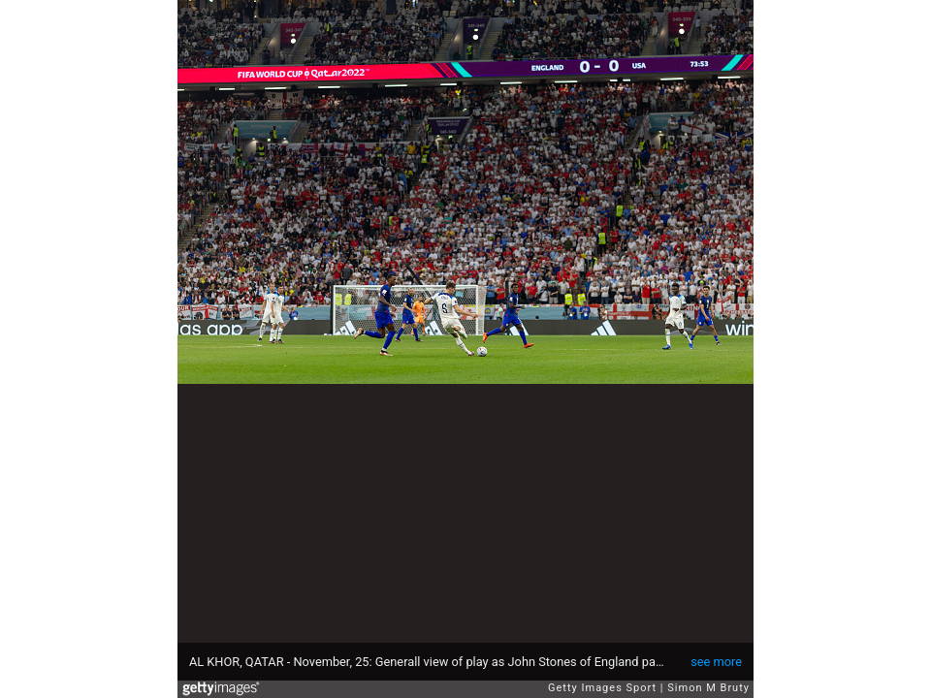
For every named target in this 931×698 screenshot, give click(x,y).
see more (716, 661)
